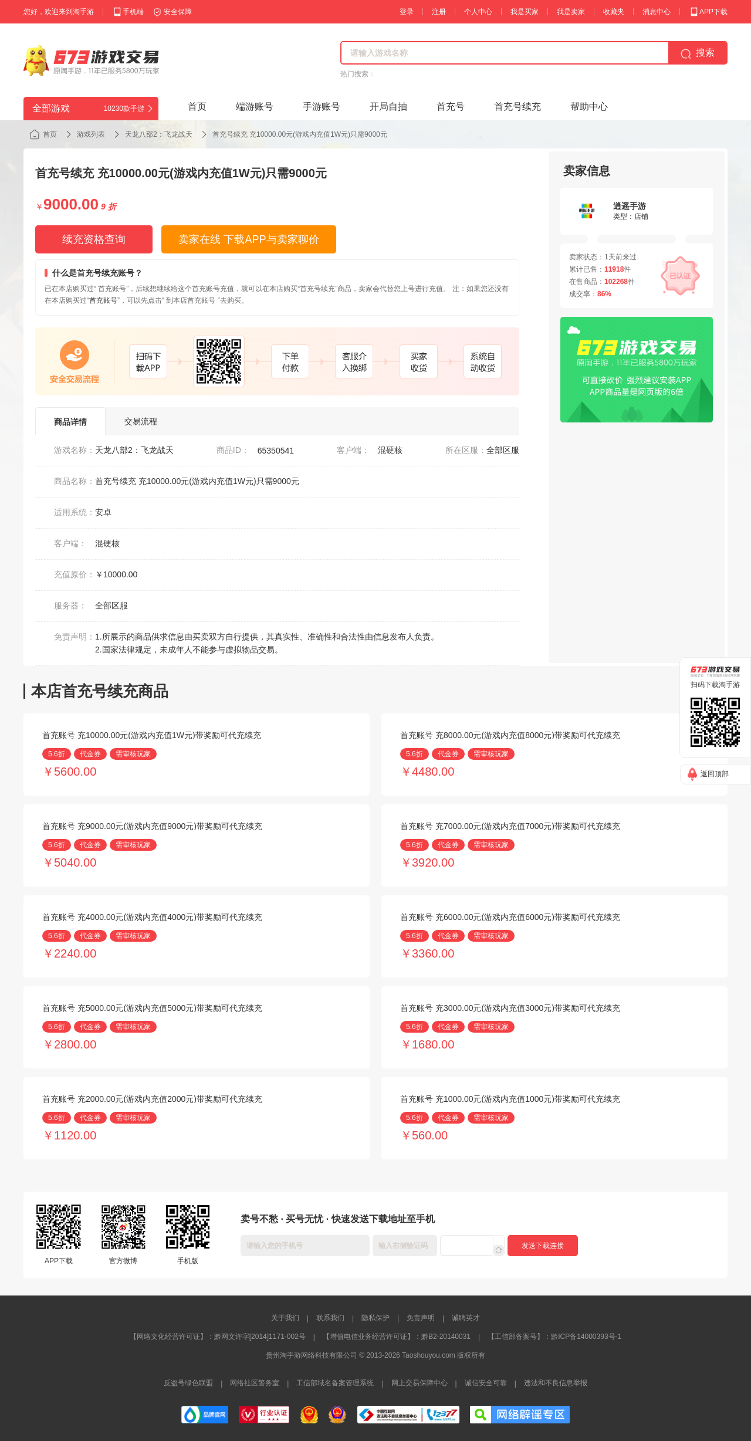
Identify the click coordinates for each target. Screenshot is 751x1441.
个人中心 (478, 12)
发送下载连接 (543, 1246)
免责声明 (421, 1318)
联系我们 (330, 1318)
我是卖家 (571, 12)
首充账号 (103, 300)
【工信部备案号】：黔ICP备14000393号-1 (554, 1336)
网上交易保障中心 (419, 1383)
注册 (439, 12)
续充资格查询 (94, 239)
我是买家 (524, 12)
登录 (407, 12)
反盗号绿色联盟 (188, 1383)
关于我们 (285, 1318)
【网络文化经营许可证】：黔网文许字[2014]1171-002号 (218, 1336)
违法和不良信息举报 (555, 1383)
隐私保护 (375, 1318)
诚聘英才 (466, 1318)
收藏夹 (613, 12)
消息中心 (656, 12)
